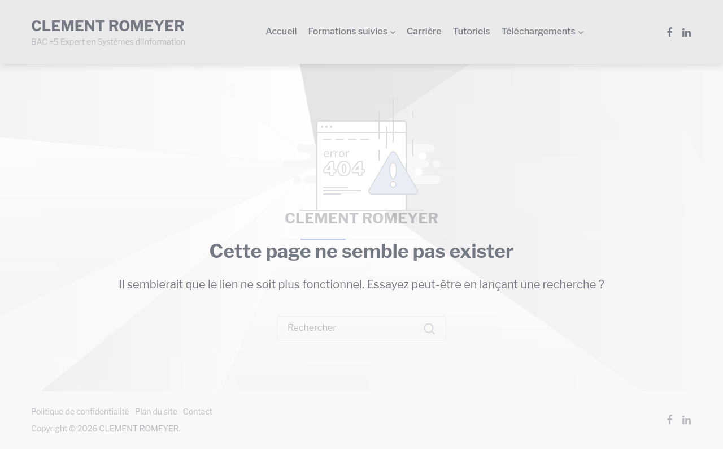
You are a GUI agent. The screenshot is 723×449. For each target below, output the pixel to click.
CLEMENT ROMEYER (361, 218)
